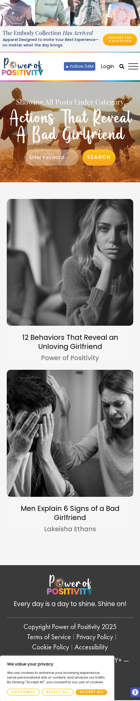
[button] (121, 66)
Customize (23, 692)
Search (99, 157)
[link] (135, 692)
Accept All (91, 692)
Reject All (57, 692)
